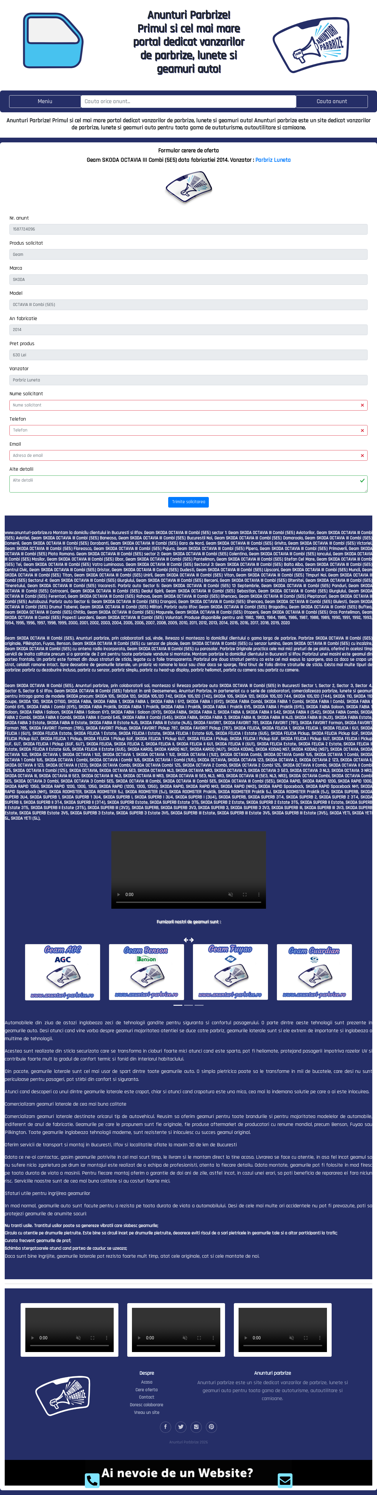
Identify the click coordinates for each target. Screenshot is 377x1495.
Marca (15, 268)
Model (15, 293)
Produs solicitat (26, 243)
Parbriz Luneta (273, 160)
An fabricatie (23, 318)
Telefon (17, 419)
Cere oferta (146, 1390)
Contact (146, 1397)
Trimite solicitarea (188, 502)
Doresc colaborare (146, 1405)
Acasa (146, 1382)
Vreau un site (146, 1413)
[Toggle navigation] (45, 101)
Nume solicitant (26, 393)
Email (15, 444)
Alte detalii (21, 469)
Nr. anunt (19, 218)
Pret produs (21, 343)
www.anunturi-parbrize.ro (28, 533)
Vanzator (19, 368)
